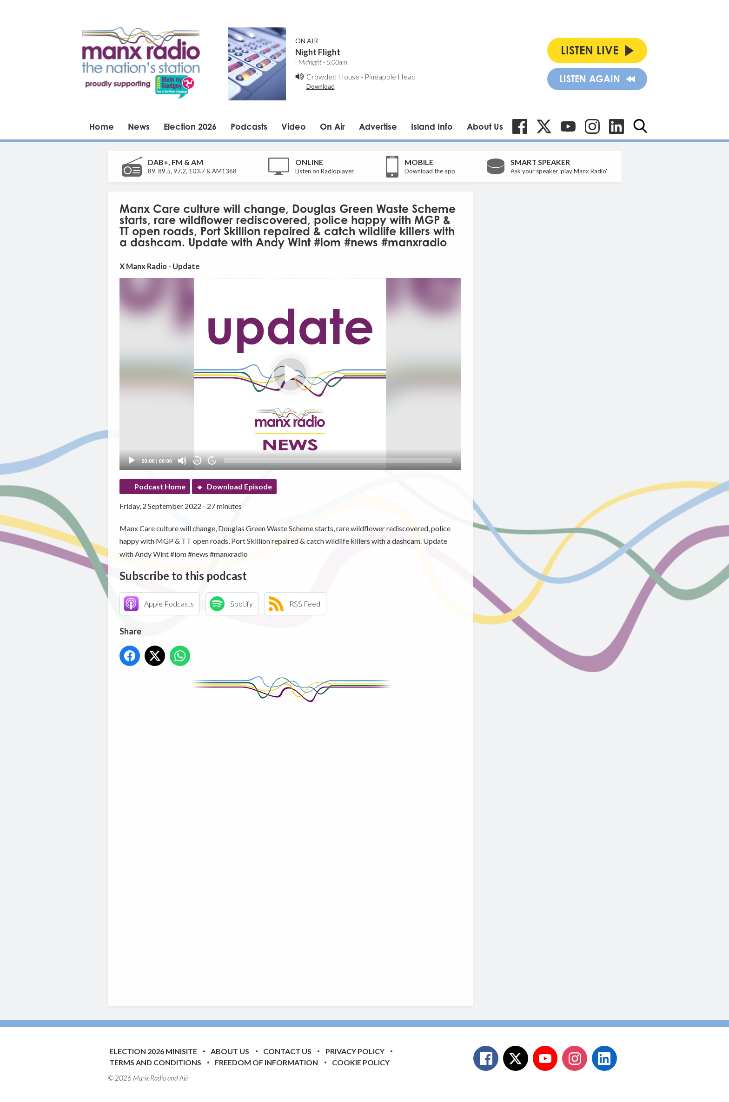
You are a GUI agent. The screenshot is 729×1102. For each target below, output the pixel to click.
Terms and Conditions (155, 1062)
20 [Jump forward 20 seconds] (212, 461)
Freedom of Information (266, 1062)
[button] (290, 374)
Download (320, 86)
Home (101, 126)
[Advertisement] (293, 847)
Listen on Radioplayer (324, 171)
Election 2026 (190, 126)
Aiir (184, 1078)
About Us (485, 126)
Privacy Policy (354, 1051)
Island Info (432, 126)
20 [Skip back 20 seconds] (197, 461)
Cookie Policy (361, 1062)
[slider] (338, 460)
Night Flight (317, 52)
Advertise (378, 126)
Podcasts (249, 126)
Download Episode (239, 486)
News (139, 126)
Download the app (429, 171)
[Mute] (182, 460)
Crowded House (332, 76)
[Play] (131, 460)
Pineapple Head (390, 76)
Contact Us (287, 1051)
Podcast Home (160, 486)
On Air (332, 126)
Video (293, 126)
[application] (290, 374)
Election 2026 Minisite (153, 1051)
